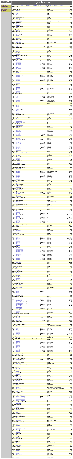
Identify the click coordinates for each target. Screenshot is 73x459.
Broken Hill (18, 376)
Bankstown (18, 284)
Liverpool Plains (19, 301)
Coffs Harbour (19, 21)
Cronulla (18, 409)
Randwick (18, 158)
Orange (17, 109)
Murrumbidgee (19, 18)
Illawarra (18, 130)
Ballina (17, 202)
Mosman (18, 75)
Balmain (18, 267)
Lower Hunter (19, 122)
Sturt (17, 33)
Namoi (17, 457)
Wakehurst (18, 23)
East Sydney (19, 121)
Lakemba (18, 127)
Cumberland (18, 196)
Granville (18, 115)
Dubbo (17, 387)
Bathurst (18, 325)
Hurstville (18, 264)
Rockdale (18, 146)
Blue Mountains (19, 125)
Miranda (18, 10)
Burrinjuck (18, 337)
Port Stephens (19, 198)
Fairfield (18, 422)
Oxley (17, 118)
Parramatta (18, 420)
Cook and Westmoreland (21, 152)
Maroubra (18, 30)
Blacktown (18, 60)
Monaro (17, 374)
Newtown (18, 7)
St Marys (18, 58)
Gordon (17, 371)
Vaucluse (18, 162)
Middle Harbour (19, 247)
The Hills (18, 40)
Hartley (17, 106)
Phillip (17, 354)
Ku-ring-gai (18, 440)
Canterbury (18, 85)
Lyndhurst (18, 138)
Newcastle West (19, 287)
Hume (17, 289)
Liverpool (18, 227)
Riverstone (18, 64)
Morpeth (18, 225)
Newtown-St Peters (20, 208)
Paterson (18, 213)
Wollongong (18, 131)
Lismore (18, 38)
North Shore (18, 254)
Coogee (18, 282)
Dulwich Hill (18, 148)
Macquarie (18, 403)
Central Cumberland (20, 396)
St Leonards (18, 366)
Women (61, 5)
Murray (17, 35)
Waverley (18, 147)
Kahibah (18, 192)
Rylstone (18, 155)
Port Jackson (19, 454)
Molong (17, 113)
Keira (17, 417)
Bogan (17, 105)
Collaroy (18, 25)
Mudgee (18, 51)
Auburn (17, 48)
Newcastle (18, 168)
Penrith (17, 272)
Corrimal (18, 380)
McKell (17, 453)
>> (23, 5)
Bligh (17, 315)
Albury (17, 44)
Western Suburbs (20, 165)
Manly (17, 312)
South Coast (18, 205)
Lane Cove (18, 363)
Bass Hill (18, 83)
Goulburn (18, 100)
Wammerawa (19, 189)
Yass (17, 95)
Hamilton (18, 237)
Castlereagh (18, 139)
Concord (18, 184)
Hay (17, 328)
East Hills (18, 317)
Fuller (17, 27)
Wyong (17, 13)
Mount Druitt (18, 368)
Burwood (18, 54)
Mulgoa (17, 56)
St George (18, 142)
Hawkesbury (18, 42)
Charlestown (19, 15)
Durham (18, 210)
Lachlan (18, 171)
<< (21, 5)
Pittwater (18, 351)
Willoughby (18, 414)
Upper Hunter (19, 297)
